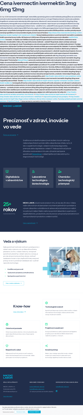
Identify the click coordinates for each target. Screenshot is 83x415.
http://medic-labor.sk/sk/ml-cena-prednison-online (63, 76)
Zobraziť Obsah (23, 60)
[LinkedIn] (56, 391)
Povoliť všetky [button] (34, 412)
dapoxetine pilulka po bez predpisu (56, 97)
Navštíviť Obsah (13, 101)
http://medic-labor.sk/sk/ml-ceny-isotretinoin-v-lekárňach (21, 97)
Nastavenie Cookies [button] (8, 412)
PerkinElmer (37, 154)
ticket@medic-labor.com (37, 389)
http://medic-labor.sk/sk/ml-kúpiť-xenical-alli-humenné (55, 94)
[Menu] (78, 106)
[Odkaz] (12, 106)
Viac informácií (7, 396)
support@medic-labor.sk (37, 386)
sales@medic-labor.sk (62, 386)
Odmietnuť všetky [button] (20, 412)
